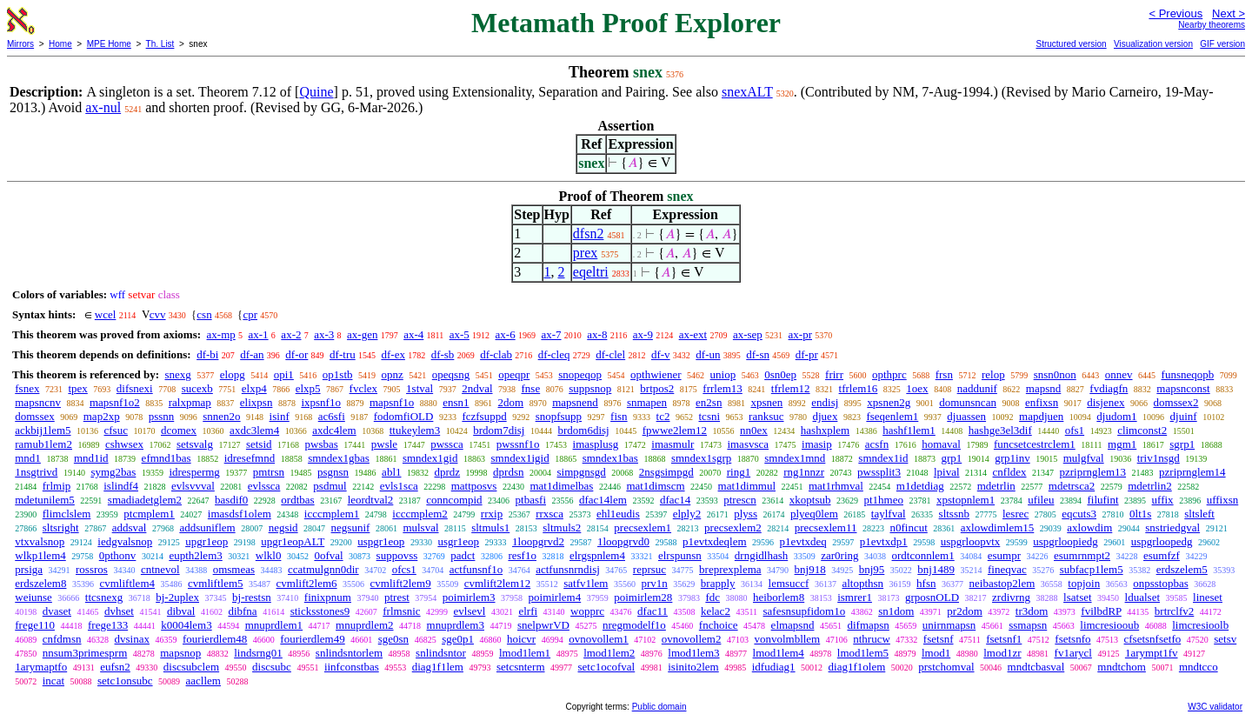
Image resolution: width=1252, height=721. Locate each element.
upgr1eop (206, 541)
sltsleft (1199, 513)
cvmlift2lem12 (497, 583)
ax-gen (362, 334)
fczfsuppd (484, 416)
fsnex (27, 388)
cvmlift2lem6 (306, 583)
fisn (619, 416)
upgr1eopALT (292, 541)
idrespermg (194, 471)
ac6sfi (331, 416)
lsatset (1077, 597)
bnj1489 (936, 569)
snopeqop (580, 374)
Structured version (1071, 44)
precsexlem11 (826, 527)
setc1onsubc (125, 680)
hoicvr (521, 638)
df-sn (757, 354)
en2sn (709, 402)
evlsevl (470, 611)
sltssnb (954, 513)
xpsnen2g (888, 402)
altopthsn (862, 583)
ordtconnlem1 (923, 555)
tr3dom (1032, 611)
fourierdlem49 (312, 638)
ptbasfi (531, 499)
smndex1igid (519, 457)
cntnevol (160, 569)
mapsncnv (38, 402)
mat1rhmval (836, 485)
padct (462, 555)
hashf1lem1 (909, 430)
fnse (531, 388)
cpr (250, 314)
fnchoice (718, 624)
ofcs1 (404, 569)
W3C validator (1215, 706)
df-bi (207, 354)
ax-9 (643, 334)
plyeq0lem (814, 513)
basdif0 (231, 499)
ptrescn (739, 499)
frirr (834, 374)
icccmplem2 (420, 513)
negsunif (350, 527)
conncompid (454, 499)
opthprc (889, 374)
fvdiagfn (1108, 388)
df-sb (443, 354)
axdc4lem (334, 430)
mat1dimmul (747, 485)
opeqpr (513, 374)
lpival (947, 471)
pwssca (446, 444)
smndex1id (883, 457)
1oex (917, 388)
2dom (511, 402)
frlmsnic (401, 611)
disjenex (1105, 402)
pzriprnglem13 (1093, 471)
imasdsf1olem (239, 513)
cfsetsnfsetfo (1153, 638)
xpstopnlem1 (965, 499)
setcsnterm (520, 666)
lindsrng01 (258, 652)
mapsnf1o (392, 402)
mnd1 (28, 457)
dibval (181, 611)
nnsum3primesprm (85, 652)
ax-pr (800, 334)
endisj (824, 402)
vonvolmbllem (787, 638)
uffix (1163, 499)
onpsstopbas (1161, 583)
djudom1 (1116, 416)
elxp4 (254, 388)
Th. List (160, 44)
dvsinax (132, 638)
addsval (129, 527)
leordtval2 (371, 499)
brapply (718, 583)
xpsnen (766, 402)
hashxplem (825, 430)
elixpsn (256, 402)
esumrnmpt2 (1082, 555)
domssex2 (1176, 402)
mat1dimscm (655, 485)
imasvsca (748, 444)
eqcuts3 (1079, 513)
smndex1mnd (794, 457)
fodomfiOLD (404, 416)
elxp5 (308, 388)
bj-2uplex (177, 597)
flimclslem (67, 513)
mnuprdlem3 (455, 624)
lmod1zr (1002, 652)
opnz (392, 374)
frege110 (35, 624)
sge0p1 (458, 638)
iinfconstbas (351, 666)
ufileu (1041, 499)
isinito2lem (693, 666)
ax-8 (597, 334)
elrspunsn (680, 555)
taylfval (888, 513)
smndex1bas (610, 457)
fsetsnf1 (1004, 638)
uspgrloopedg (1162, 541)
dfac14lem (603, 499)
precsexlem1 (642, 527)
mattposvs (474, 485)
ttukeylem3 (415, 430)
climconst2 (1142, 430)
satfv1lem (585, 583)
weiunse (33, 597)
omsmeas (234, 569)
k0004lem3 (186, 624)
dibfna (242, 611)
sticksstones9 (320, 611)
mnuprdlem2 (364, 624)
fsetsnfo (1072, 638)
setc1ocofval (607, 666)
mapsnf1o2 (115, 402)
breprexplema (730, 569)
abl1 (391, 471)
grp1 (951, 457)
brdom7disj (498, 430)
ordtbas (297, 499)
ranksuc (766, 416)
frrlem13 (722, 388)
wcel (106, 314)
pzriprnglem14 (1192, 471)
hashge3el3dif (1000, 430)
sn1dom (896, 611)
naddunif (977, 388)
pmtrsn (268, 471)
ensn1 (456, 402)
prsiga (29, 569)
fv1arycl (1073, 652)
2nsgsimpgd (666, 471)
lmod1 (936, 652)
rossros (92, 569)
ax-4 (413, 334)
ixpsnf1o (321, 402)
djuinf (1183, 416)
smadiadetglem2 (145, 499)
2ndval (477, 388)
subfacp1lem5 (1091, 569)
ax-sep (748, 334)
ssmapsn (1028, 624)
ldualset (1142, 597)
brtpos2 (657, 388)
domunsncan (967, 402)
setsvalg (194, 444)
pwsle (384, 444)
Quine (316, 91)
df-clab (496, 354)
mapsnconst (1182, 388)
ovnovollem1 (599, 638)
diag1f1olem (857, 666)
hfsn (926, 583)
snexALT (747, 91)
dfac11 (652, 611)
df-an (251, 354)
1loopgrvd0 (623, 541)
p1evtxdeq (803, 541)
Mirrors (20, 44)
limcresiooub (1109, 624)
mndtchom (1121, 666)
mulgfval (1083, 457)
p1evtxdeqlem (715, 541)
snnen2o (221, 416)
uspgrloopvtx (971, 541)
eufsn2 (115, 666)
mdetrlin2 (1150, 485)
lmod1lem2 (609, 652)
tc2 (663, 416)
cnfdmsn (62, 638)
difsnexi (135, 388)
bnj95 (872, 569)
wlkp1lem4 (40, 555)
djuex (825, 416)
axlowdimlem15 (998, 527)
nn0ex (754, 430)
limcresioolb (1200, 624)
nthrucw (871, 638)
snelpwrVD (543, 624)
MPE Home (109, 44)
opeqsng (451, 374)
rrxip (492, 513)
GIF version (1222, 44)
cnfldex (1010, 471)
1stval (419, 388)
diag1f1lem (437, 666)
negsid (283, 527)
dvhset (119, 611)
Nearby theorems (1211, 25)
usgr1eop (458, 541)
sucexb (197, 388)
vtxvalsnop (39, 541)
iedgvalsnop (124, 541)
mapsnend (575, 402)
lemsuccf (789, 583)
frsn (944, 374)
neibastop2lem (1002, 583)
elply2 (687, 513)
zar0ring (839, 555)
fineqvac (1007, 569)
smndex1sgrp (701, 457)
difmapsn (868, 624)
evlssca (264, 485)
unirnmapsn (949, 624)
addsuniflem (207, 527)
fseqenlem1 (892, 416)
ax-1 (259, 334)
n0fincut (908, 527)
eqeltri (591, 271)
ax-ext (693, 334)
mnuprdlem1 (274, 624)
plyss (745, 513)
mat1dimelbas (561, 485)
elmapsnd (793, 624)
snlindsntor (441, 652)
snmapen (647, 402)
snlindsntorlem (349, 652)
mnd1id (91, 457)
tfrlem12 (790, 388)
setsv (1225, 638)
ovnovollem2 (692, 638)
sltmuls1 (490, 527)
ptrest (397, 597)
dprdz (448, 471)
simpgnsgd (581, 471)
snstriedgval (1172, 527)
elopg (232, 374)
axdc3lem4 (254, 430)
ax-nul (103, 107)
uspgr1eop (380, 541)
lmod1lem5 (863, 652)
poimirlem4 (555, 597)
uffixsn (1223, 499)
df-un (708, 354)
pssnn (162, 416)
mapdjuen (1041, 416)
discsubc (271, 666)
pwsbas (321, 444)
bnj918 (810, 569)
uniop (723, 374)
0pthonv (118, 555)
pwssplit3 (879, 471)
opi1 (284, 374)
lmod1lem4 (778, 652)
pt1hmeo (883, 499)
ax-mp (221, 334)
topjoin (1084, 583)
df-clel (610, 354)
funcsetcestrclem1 (1035, 444)
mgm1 (1122, 444)
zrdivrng (1011, 597)
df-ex (392, 354)
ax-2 (291, 334)
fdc (712, 597)
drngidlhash (761, 555)
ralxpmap (190, 402)
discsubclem (191, 666)
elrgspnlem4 (597, 555)
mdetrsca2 (1072, 485)
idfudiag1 (774, 666)
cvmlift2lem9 (400, 583)
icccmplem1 (332, 513)
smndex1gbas (339, 457)
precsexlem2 (733, 527)
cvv (158, 314)
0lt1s (1140, 513)
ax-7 (551, 334)
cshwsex (124, 444)
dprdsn (508, 471)
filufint (1102, 499)
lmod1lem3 (693, 652)
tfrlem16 (858, 388)
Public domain (659, 706)
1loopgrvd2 (538, 541)
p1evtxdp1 (884, 541)
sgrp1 (1182, 444)
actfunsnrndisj (568, 569)
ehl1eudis (618, 513)
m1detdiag (920, 485)
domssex (35, 416)
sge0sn (393, 638)
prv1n (654, 583)
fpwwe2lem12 (675, 430)
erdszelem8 (40, 583)
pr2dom (964, 611)
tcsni (710, 416)
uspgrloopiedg (1065, 541)
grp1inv (1012, 457)
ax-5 (460, 334)
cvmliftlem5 (215, 583)
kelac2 (715, 611)
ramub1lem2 (43, 444)
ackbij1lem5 (42, 430)
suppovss (397, 555)
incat (53, 680)
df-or (296, 354)
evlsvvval (193, 485)
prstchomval (946, 666)
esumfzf (1161, 555)
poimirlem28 (643, 597)
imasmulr (672, 444)
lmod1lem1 (524, 652)
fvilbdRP (1101, 611)
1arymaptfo (41, 666)
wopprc (587, 611)
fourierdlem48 (215, 638)
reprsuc (649, 569)
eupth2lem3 (195, 555)
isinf (280, 416)
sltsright (61, 527)
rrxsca (549, 513)
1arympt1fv (1151, 652)
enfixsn (1041, 402)
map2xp (101, 416)
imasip (817, 444)
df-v (660, 354)
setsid (259, 444)
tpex (77, 388)
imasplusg (596, 444)
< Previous (1175, 13)
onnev (1119, 374)
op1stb (338, 374)
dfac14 (675, 499)
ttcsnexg (104, 597)
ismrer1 (854, 597)
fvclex (363, 388)
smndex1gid (430, 457)
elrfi (527, 611)
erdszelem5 (1182, 569)
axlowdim (1089, 527)
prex (585, 252)
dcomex (178, 430)
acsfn (877, 444)
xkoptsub (810, 499)
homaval (941, 444)
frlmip (57, 485)
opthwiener (655, 374)
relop (993, 374)
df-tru (343, 354)
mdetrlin (996, 485)
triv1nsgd (1158, 457)
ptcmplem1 (149, 513)
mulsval (420, 527)
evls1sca (399, 485)
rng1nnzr (803, 471)
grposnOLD (932, 597)
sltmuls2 (562, 527)
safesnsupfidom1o (804, 611)
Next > (1228, 13)
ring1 (738, 471)
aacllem (203, 680)
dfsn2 (588, 233)
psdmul (329, 485)
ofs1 (1074, 430)
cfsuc (116, 430)
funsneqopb (1188, 374)
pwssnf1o (518, 444)
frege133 (108, 624)
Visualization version (1153, 44)
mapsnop (180, 652)
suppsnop (590, 388)
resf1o (522, 555)
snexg (177, 374)
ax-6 (506, 334)
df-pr (807, 354)
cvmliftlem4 (127, 583)
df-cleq (554, 354)
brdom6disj (583, 430)
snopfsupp (559, 416)
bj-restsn (251, 597)
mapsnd (1043, 388)
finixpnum (327, 597)
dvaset (57, 611)
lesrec (1015, 513)
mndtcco (1198, 666)
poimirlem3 (469, 597)
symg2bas (113, 471)
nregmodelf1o (634, 624)
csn (203, 314)
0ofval (328, 555)
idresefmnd (249, 457)
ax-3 (324, 334)
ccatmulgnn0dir (323, 569)
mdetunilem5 (45, 499)
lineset (1207, 597)
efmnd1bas (166, 457)
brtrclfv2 (1174, 611)
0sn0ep (780, 374)
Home (60, 44)
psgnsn (333, 471)
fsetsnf (938, 638)
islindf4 (120, 485)
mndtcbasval (1036, 666)
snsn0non (1055, 374)
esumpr (1004, 555)
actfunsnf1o (476, 569)
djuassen (966, 416)
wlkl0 (269, 555)
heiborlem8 (778, 597)
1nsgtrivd (36, 471)
